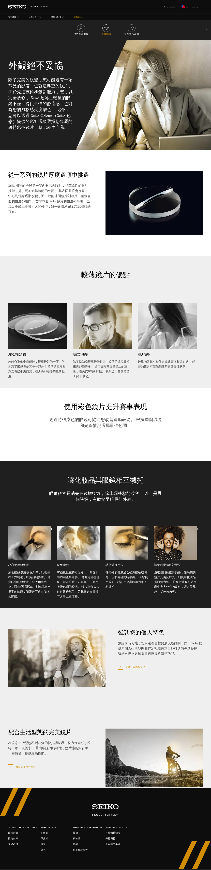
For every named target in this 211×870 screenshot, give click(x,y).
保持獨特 (110, 838)
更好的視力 (14, 844)
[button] (13, 17)
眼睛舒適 (13, 832)
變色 (43, 850)
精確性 (76, 838)
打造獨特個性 (80, 850)
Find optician (170, 7)
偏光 (43, 844)
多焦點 (44, 832)
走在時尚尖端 (113, 844)
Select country (189, 6)
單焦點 (44, 838)
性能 (75, 832)
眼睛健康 (13, 838)
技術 (75, 844)
